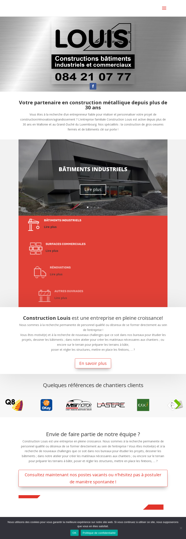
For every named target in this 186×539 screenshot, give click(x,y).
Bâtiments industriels (93, 169)
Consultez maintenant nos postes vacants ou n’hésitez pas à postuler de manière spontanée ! (93, 478)
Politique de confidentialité (99, 532)
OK (74, 532)
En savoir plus (93, 346)
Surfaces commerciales (89, 244)
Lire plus (93, 189)
